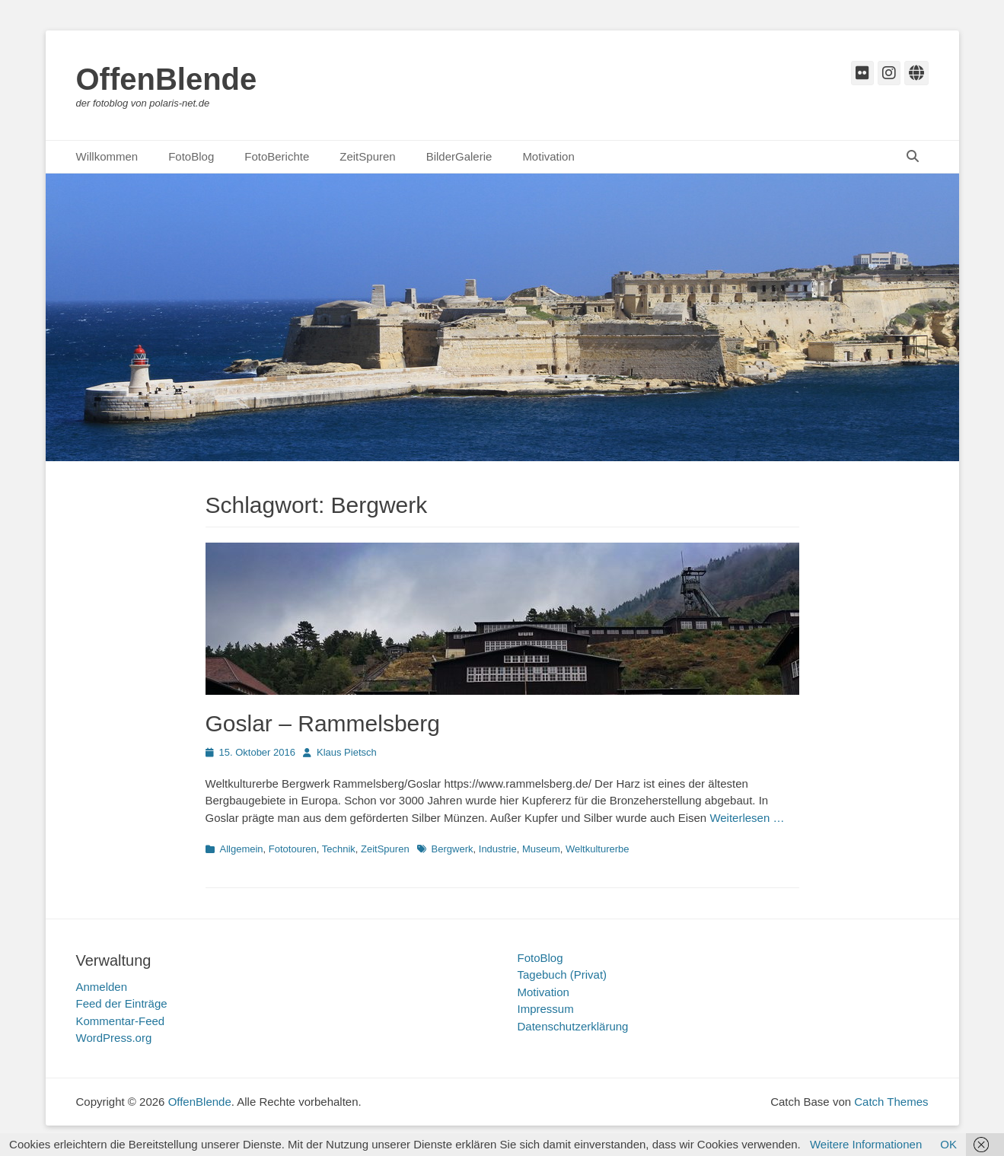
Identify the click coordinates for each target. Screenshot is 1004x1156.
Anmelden (102, 986)
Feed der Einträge (121, 1003)
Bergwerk (452, 849)
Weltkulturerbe (597, 849)
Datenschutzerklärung (573, 1026)
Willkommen (107, 156)
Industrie (498, 849)
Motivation (548, 156)
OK (948, 1144)
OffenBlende (166, 79)
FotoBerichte (276, 156)
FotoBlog (191, 156)
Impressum (546, 1008)
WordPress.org (114, 1037)
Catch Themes (891, 1101)
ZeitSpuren (367, 156)
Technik (338, 849)
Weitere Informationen (866, 1144)
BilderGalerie (459, 156)
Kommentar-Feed (120, 1020)
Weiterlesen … (746, 817)
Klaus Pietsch (347, 752)
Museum (541, 849)
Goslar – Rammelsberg (323, 723)
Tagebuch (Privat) (562, 974)
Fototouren (293, 849)
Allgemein (241, 849)
